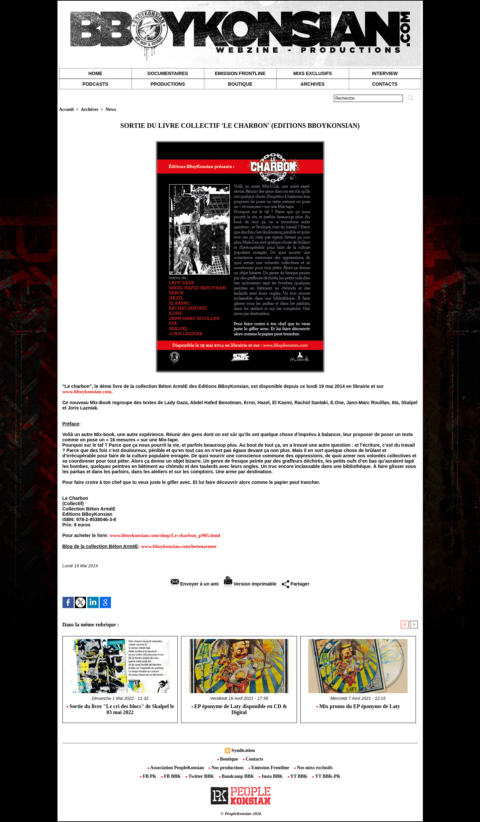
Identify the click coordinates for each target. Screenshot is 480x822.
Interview (385, 73)
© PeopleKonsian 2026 (240, 813)
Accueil (66, 109)
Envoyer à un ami (195, 584)
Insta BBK (271, 776)
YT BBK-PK (326, 776)
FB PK (148, 776)
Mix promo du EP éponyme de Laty (358, 706)
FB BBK (171, 776)
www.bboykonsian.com (87, 391)
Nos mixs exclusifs (313, 767)
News (111, 109)
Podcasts (95, 84)
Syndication (243, 750)
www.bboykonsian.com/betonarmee (179, 546)
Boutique (240, 84)
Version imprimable (250, 584)
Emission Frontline (240, 73)
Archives (313, 84)
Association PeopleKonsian (176, 767)
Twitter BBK (200, 776)
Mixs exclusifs (312, 73)
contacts (385, 84)
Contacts (252, 759)
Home (95, 73)
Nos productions (226, 767)
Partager (296, 584)
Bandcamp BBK (237, 776)
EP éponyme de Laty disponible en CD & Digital (239, 709)
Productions (167, 84)
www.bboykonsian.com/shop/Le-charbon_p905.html (165, 535)
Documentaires (167, 73)
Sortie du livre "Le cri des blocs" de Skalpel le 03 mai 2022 (120, 709)
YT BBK (298, 776)
